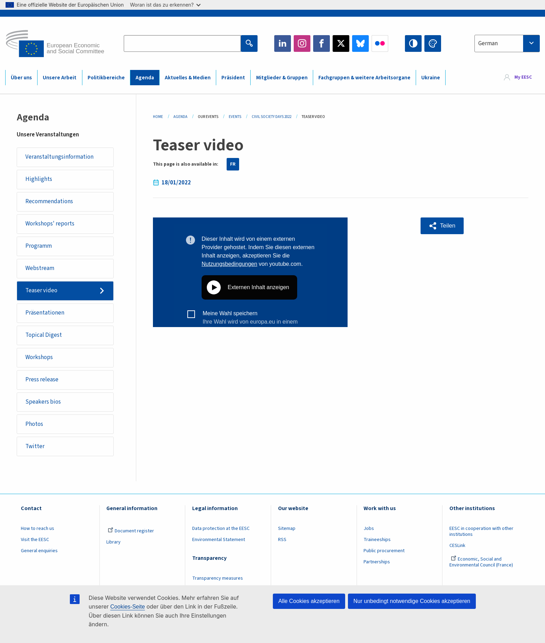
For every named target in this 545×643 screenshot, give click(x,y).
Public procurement (384, 550)
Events (235, 116)
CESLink (457, 545)
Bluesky (360, 43)
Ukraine (430, 77)
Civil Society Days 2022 (271, 116)
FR (233, 164)
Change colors (432, 43)
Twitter (341, 43)
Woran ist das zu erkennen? (165, 5)
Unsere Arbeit (59, 77)
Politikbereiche (106, 77)
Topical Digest (43, 335)
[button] (442, 225)
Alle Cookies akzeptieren (309, 601)
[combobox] (507, 43)
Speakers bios (43, 402)
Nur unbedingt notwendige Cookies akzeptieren (411, 601)
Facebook (321, 43)
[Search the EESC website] (182, 43)
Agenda (145, 77)
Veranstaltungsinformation (59, 157)
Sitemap (286, 528)
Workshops (39, 357)
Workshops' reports (49, 224)
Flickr (380, 43)
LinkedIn (282, 43)
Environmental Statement (218, 539)
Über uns (21, 77)
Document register (131, 530)
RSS (282, 539)
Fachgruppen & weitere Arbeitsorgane (364, 77)
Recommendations (49, 201)
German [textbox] (488, 43)
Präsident (233, 77)
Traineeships (377, 539)
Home (158, 116)
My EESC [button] (523, 77)
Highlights (38, 179)
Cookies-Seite (127, 607)
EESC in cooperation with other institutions (481, 531)
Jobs (369, 528)
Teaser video (41, 290)
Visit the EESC (35, 539)
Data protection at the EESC (221, 528)
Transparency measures (217, 578)
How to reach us (37, 528)
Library (113, 542)
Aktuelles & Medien (188, 77)
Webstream (39, 268)
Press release (41, 379)
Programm (38, 246)
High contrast (413, 43)
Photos (34, 424)
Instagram (302, 43)
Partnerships (377, 561)
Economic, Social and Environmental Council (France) (481, 562)
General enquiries (39, 550)
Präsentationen (44, 313)
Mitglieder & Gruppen (282, 77)
